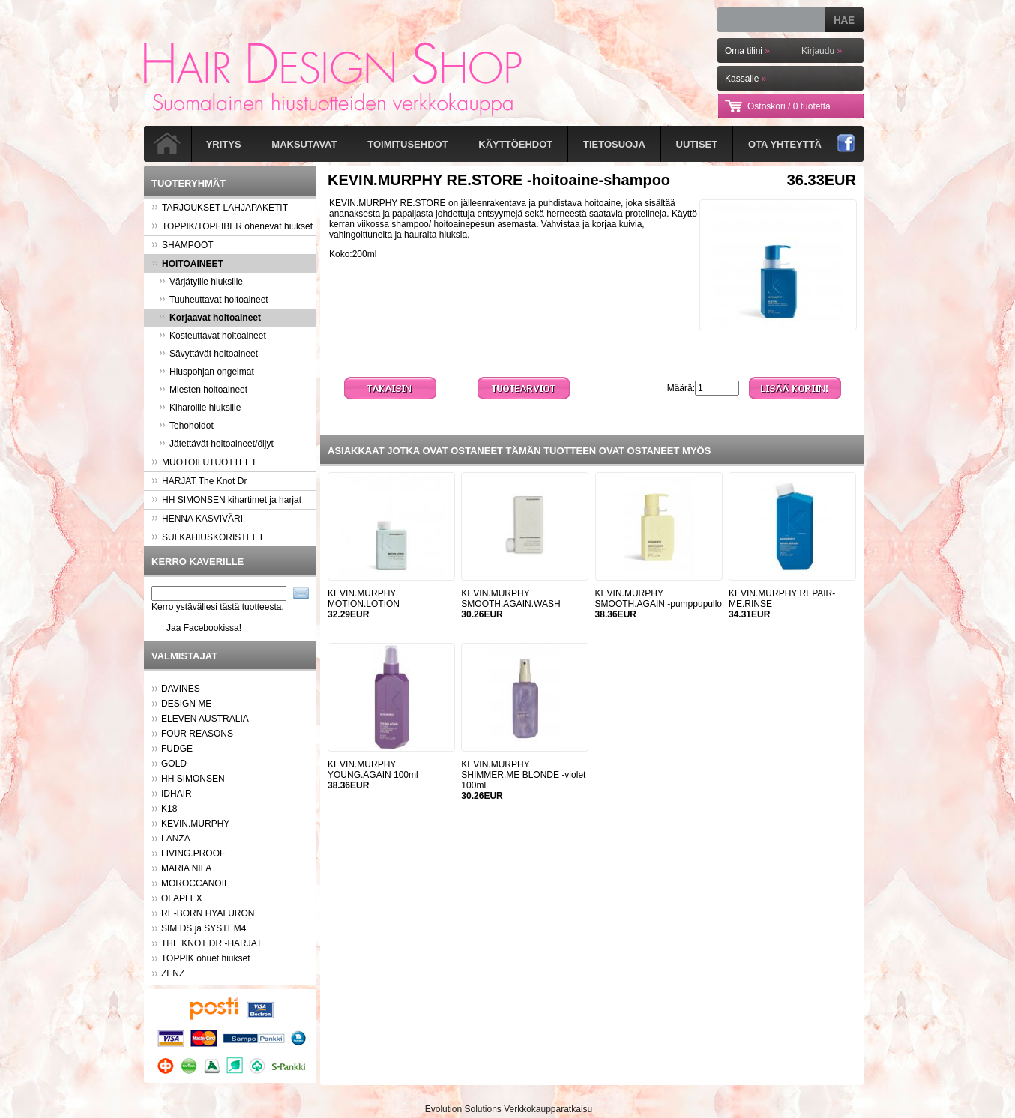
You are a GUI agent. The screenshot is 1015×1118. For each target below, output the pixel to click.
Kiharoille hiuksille (200, 407)
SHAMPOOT (182, 245)
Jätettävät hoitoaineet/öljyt (216, 443)
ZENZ (172, 973)
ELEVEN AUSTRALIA (205, 718)
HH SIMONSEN (193, 778)
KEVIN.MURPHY (195, 823)
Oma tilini (747, 51)
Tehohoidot (186, 425)
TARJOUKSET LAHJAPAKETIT (219, 207)
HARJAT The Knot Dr (199, 481)
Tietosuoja (614, 144)
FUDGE (177, 748)
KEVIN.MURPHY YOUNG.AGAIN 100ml (373, 769)
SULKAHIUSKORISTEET (207, 537)
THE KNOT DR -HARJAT (211, 943)
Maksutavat (304, 144)
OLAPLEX (181, 898)
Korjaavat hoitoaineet (210, 317)
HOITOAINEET (187, 264)
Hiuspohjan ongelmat (206, 371)
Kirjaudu (821, 51)
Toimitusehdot (407, 144)
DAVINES (180, 688)
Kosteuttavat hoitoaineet (212, 335)
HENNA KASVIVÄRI (197, 518)
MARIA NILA (186, 868)
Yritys (223, 144)
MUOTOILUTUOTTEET (203, 462)
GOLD (174, 763)
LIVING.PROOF (193, 853)
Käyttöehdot (515, 144)
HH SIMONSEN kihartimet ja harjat (226, 500)
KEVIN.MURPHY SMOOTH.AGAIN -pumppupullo (658, 598)
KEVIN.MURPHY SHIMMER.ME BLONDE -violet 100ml (523, 775)
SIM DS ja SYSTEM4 (203, 928)
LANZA (175, 838)
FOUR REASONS (197, 733)
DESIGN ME (186, 703)
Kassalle (745, 78)
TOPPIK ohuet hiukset (205, 958)
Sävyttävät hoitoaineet (208, 353)
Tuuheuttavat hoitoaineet (213, 299)
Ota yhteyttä (785, 144)
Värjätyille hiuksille (201, 282)
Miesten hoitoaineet (203, 389)
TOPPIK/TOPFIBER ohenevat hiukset (232, 226)
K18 (169, 808)
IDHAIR (176, 793)
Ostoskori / (789, 106)
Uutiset (697, 144)
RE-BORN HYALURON (207, 913)
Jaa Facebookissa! (203, 628)
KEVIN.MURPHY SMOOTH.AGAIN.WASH (510, 598)
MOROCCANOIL (195, 883)
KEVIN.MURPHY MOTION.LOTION (364, 598)
